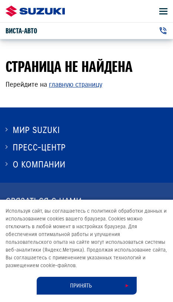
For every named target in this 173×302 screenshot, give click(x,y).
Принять (81, 285)
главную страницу (75, 84)
